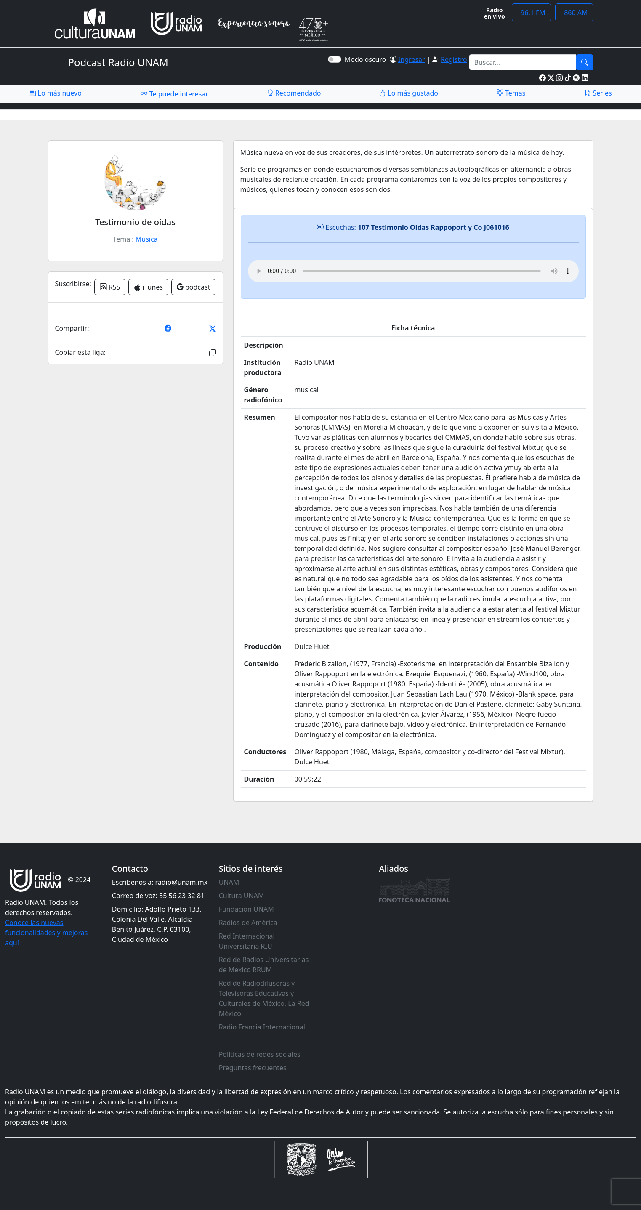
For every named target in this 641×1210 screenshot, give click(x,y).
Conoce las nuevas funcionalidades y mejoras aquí (46, 932)
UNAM (229, 882)
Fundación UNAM (246, 909)
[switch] (334, 59)
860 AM (574, 12)
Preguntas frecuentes (253, 1067)
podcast (193, 287)
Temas (511, 93)
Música (147, 239)
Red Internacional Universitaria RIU (247, 941)
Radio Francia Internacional (262, 1027)
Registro (454, 59)
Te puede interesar (174, 93)
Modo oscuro (367, 59)
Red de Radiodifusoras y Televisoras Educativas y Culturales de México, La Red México (264, 998)
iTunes (148, 287)
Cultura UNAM (241, 895)
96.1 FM (531, 12)
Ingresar (411, 59)
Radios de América (248, 922)
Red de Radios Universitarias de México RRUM (264, 964)
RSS (110, 287)
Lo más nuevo (55, 93)
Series (598, 93)
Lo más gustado (408, 93)
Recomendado (294, 93)
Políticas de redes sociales (260, 1054)
